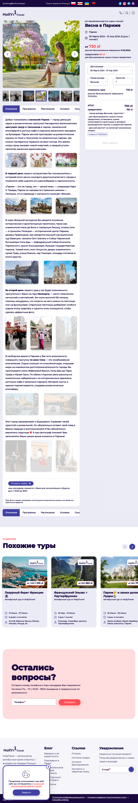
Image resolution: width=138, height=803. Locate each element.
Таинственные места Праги (52, 778)
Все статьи (50, 784)
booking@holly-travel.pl (14, 3)
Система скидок (81, 757)
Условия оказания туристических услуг (107, 797)
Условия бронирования (80, 763)
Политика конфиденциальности (68, 797)
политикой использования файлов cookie (27, 785)
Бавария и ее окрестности (51, 755)
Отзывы (76, 753)
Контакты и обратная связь (80, 770)
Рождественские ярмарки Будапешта (53, 770)
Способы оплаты (60, 800)
